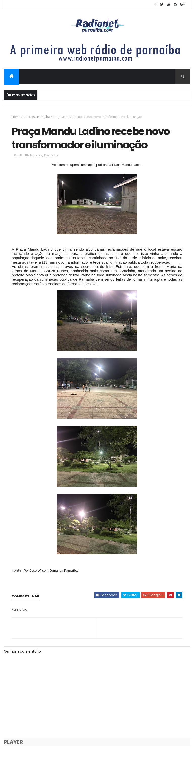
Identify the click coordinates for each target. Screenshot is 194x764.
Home (16, 117)
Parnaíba (43, 117)
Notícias (29, 117)
